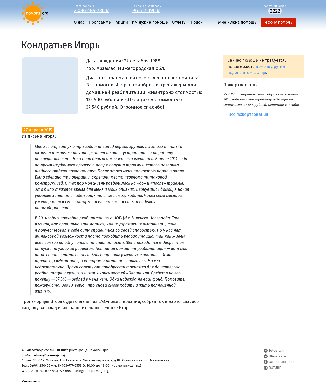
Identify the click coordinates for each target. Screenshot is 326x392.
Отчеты (179, 22)
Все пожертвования (248, 114)
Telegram (276, 350)
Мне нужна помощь (237, 22)
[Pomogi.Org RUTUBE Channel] (266, 367)
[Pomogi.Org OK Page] (266, 362)
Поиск (196, 22)
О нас (79, 22)
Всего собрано (99, 8)
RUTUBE (275, 367)
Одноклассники (281, 362)
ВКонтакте (277, 356)
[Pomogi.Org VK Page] (266, 356)
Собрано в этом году (157, 8)
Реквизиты (31, 381)
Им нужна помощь (150, 22)
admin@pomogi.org (49, 355)
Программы (100, 22)
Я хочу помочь (278, 22)
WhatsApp (30, 371)
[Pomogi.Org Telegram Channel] (266, 350)
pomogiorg (100, 371)
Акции (122, 22)
